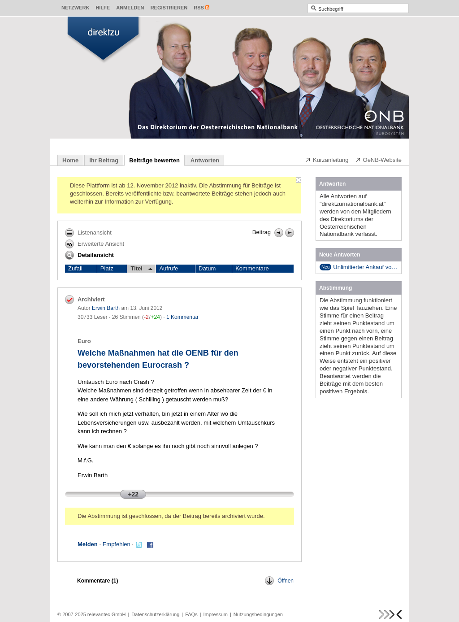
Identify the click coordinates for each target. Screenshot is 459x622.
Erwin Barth (106, 308)
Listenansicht (88, 232)
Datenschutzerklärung (155, 614)
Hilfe (102, 7)
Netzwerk (75, 7)
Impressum (216, 614)
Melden (88, 544)
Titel (141, 268)
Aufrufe (168, 268)
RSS (199, 7)
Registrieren (169, 7)
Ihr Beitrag (103, 160)
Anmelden (130, 7)
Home (70, 160)
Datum (207, 268)
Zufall (75, 268)
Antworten (205, 160)
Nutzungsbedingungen (258, 614)
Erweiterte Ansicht (94, 243)
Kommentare (251, 268)
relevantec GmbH (106, 614)
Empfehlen (116, 544)
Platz (106, 268)
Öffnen (279, 580)
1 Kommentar (182, 317)
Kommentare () (97, 581)
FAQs (191, 614)
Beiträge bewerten (154, 160)
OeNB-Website (378, 159)
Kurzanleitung (327, 159)
